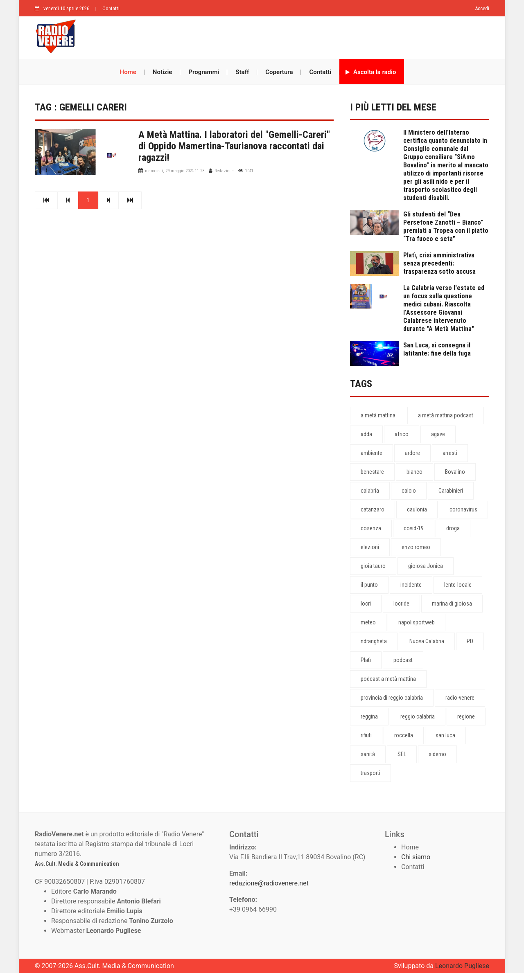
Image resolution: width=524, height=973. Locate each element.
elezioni (370, 547)
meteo (368, 622)
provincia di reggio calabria (392, 697)
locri (366, 603)
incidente (411, 584)
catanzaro (372, 509)
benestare (372, 471)
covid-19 (414, 528)
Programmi (203, 72)
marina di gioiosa (452, 603)
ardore (412, 453)
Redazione (224, 170)
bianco (414, 471)
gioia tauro (373, 566)
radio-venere (459, 697)
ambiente (371, 453)
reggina (369, 716)
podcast (403, 660)
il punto (369, 584)
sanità (368, 754)
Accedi (482, 8)
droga (453, 528)
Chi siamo (415, 857)
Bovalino (455, 471)
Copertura (279, 72)
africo (402, 434)
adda (366, 434)
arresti (450, 453)
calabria (370, 490)
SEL (402, 754)
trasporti (370, 773)
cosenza (371, 528)
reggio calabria (417, 716)
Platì (366, 660)
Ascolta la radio (371, 72)
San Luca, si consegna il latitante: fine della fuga (437, 349)
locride (401, 603)
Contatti (111, 8)
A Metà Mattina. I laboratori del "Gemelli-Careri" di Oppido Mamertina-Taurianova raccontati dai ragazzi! (234, 146)
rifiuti (366, 735)
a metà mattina (378, 415)
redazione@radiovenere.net (269, 883)
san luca (445, 735)
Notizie (162, 72)
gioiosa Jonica (425, 566)
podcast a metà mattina (388, 679)
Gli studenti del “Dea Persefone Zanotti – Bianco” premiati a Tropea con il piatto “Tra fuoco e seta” (445, 226)
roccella (403, 735)
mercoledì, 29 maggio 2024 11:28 (174, 170)
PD (470, 641)
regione (466, 716)
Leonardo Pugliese (462, 966)
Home (128, 72)
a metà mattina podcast (445, 415)
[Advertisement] (287, 35)
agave (438, 434)
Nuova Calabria (426, 641)
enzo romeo (416, 547)
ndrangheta (374, 641)
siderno (437, 754)
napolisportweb (416, 622)
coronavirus (463, 509)
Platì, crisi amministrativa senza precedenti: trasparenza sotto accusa (439, 263)
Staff (242, 72)
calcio (409, 490)
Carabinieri (450, 490)
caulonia (417, 509)
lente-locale (458, 584)
